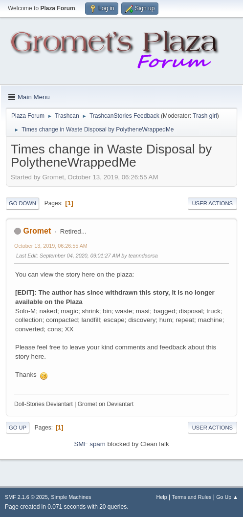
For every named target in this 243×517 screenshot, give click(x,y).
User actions (212, 203)
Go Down (22, 203)
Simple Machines (71, 497)
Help (161, 497)
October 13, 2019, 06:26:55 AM (51, 246)
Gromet (37, 231)
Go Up (17, 428)
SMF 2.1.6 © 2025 (26, 497)
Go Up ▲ (227, 497)
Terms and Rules (192, 497)
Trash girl (205, 115)
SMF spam (89, 444)
